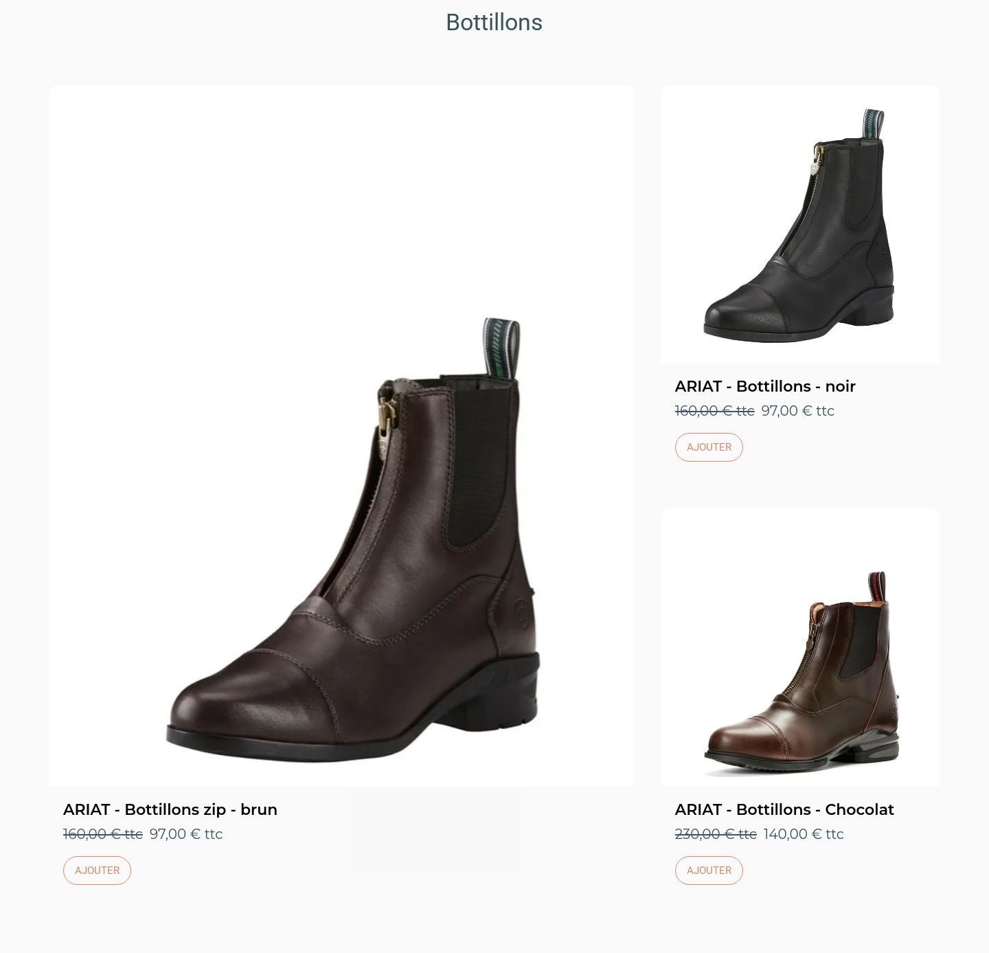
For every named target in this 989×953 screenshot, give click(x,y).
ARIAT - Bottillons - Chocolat (785, 809)
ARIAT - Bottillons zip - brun (170, 809)
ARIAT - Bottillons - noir (765, 386)
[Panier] (961, 21)
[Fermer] (27, 22)
